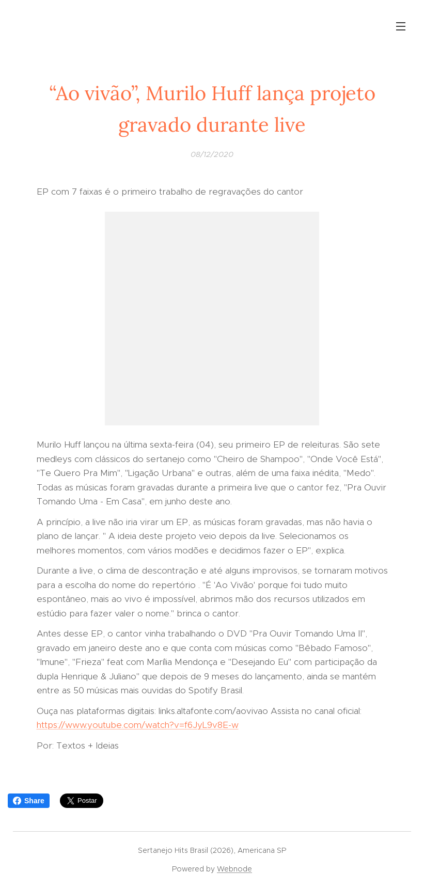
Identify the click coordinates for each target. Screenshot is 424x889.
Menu (400, 26)
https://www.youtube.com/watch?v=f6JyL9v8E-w (138, 725)
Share (28, 801)
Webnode (234, 869)
